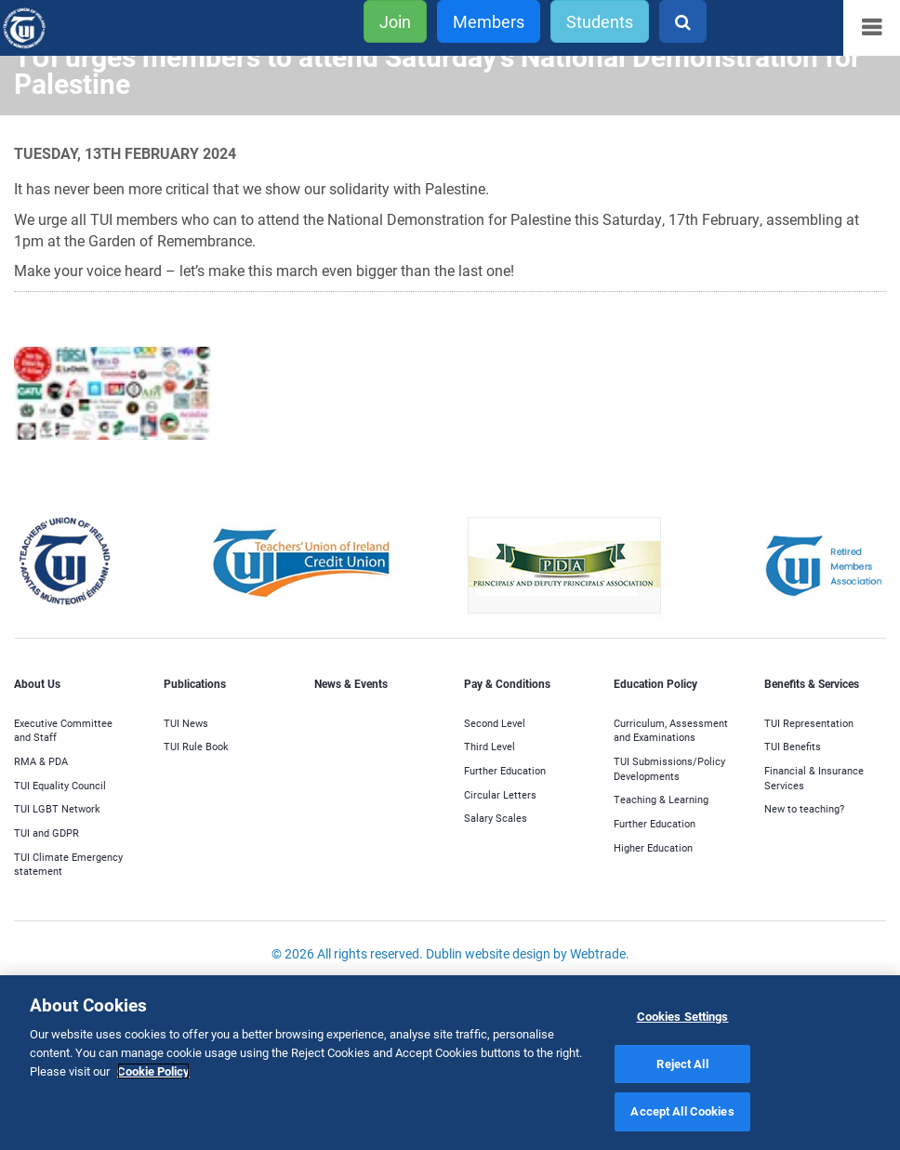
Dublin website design (488, 953)
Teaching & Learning (661, 799)
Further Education (505, 770)
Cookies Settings (683, 1016)
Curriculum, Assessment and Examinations (671, 730)
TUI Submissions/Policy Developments (669, 768)
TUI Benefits (792, 746)
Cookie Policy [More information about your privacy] (153, 1071)
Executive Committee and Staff (63, 730)
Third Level (489, 746)
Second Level (494, 723)
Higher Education (653, 847)
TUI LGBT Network (57, 808)
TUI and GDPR (46, 832)
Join (395, 21)
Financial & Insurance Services (814, 777)
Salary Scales (495, 818)
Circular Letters (500, 794)
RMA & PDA (41, 761)
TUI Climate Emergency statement (68, 864)
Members (488, 21)
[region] (450, 1062)
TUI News (186, 723)
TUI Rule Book (196, 746)
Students (599, 21)
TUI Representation (809, 723)
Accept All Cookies (682, 1111)
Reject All (682, 1063)
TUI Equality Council (60, 785)
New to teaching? (804, 808)
